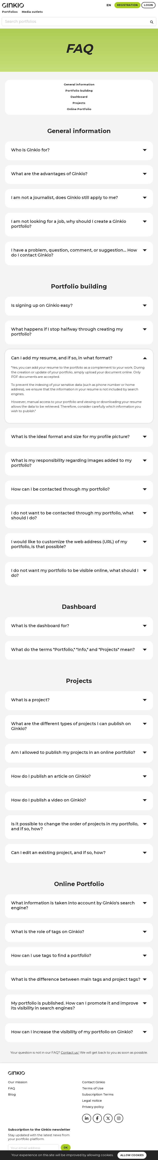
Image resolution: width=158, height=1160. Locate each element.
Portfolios (10, 11)
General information (79, 84)
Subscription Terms (98, 1094)
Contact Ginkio (93, 1082)
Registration (127, 5)
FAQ (11, 1088)
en (109, 5)
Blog (12, 1094)
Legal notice (92, 1101)
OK (66, 1147)
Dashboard (79, 96)
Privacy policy (93, 1107)
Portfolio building (79, 90)
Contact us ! (70, 1052)
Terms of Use (92, 1088)
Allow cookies (132, 1155)
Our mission (17, 1082)
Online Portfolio (79, 109)
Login (148, 5)
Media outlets (32, 11)
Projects (79, 103)
